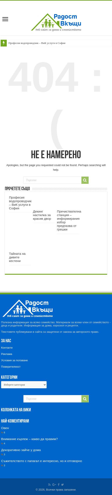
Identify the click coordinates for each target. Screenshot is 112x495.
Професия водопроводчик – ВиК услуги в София (36, 43)
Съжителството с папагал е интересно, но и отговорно (41, 461)
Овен (5, 428)
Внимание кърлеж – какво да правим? (29, 439)
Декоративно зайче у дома (21, 450)
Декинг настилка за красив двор (42, 215)
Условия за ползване (14, 360)
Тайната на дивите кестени (17, 257)
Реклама (6, 354)
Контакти (6, 347)
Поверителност (10, 366)
